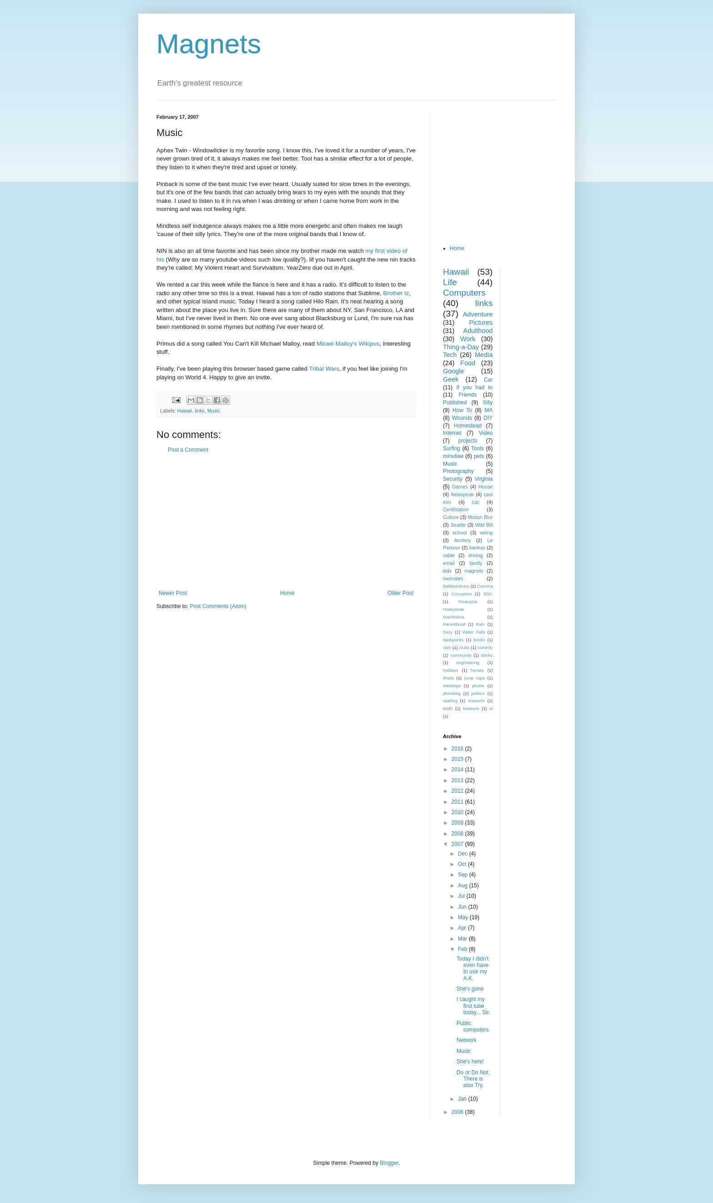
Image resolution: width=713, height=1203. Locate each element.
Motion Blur (480, 517)
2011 (458, 802)
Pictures (481, 322)
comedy (485, 647)
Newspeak (462, 494)
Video (485, 433)
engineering (468, 662)
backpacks (453, 639)
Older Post (400, 593)
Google (453, 371)
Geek (450, 379)
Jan (463, 1099)
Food (467, 363)
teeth (447, 708)
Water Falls (473, 631)
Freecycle (467, 601)
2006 (458, 1112)
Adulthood (478, 330)
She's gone (470, 989)
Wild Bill (484, 525)
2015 (458, 759)
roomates (453, 578)
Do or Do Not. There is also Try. (473, 1079)
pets (479, 456)
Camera (484, 586)
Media (483, 354)
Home (287, 593)
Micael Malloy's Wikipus (348, 343)
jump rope (474, 677)
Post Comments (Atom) (218, 606)
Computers (464, 292)
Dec (463, 854)
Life (450, 282)
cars (447, 647)
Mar (463, 939)
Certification (456, 509)
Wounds (462, 418)
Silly (487, 402)
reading (450, 700)
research (476, 700)
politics (478, 693)
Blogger (389, 1163)
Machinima (453, 616)
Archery (462, 540)
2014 (458, 769)
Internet (452, 433)
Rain (480, 624)
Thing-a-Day (461, 347)
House (485, 486)
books (479, 639)
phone (478, 685)
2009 (458, 823)
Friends (468, 395)
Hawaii (184, 410)
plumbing (452, 693)
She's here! (470, 1061)
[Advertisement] (286, 522)
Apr (463, 928)
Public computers (473, 1026)
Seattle (458, 525)
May (464, 917)
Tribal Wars (324, 368)
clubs (464, 647)
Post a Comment (188, 450)
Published (455, 402)
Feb (463, 949)
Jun (463, 907)
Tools (477, 448)
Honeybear (453, 609)
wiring (486, 532)
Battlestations (456, 586)
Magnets (208, 44)
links (200, 410)
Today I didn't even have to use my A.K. (472, 969)
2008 (458, 834)
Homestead (468, 426)
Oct (463, 864)
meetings (452, 685)
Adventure (478, 314)
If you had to (474, 387)
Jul (462, 896)
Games (460, 486)
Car (488, 380)
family (475, 563)
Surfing (451, 448)
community (460, 655)
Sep (463, 874)
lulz (475, 502)
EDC (487, 593)
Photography (458, 471)
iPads (448, 677)
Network (467, 1040)
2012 (458, 791)
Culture (451, 517)
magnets (473, 571)
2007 (458, 844)
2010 (458, 812)
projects (467, 441)
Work (467, 338)
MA (489, 410)
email (449, 563)
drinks (487, 655)
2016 (458, 748)
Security (452, 479)
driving (475, 555)
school (459, 532)
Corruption (462, 593)
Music (213, 410)
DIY (487, 418)
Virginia (484, 479)
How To (462, 410)
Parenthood (454, 624)
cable (449, 555)
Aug (463, 885)
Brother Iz (396, 293)
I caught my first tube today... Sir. (473, 1006)
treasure (471, 708)
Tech (450, 354)
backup (477, 547)
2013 (458, 780)
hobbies (450, 670)
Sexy (447, 631)
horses (477, 670)
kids (447, 571)
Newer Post (173, 593)
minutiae (453, 456)
